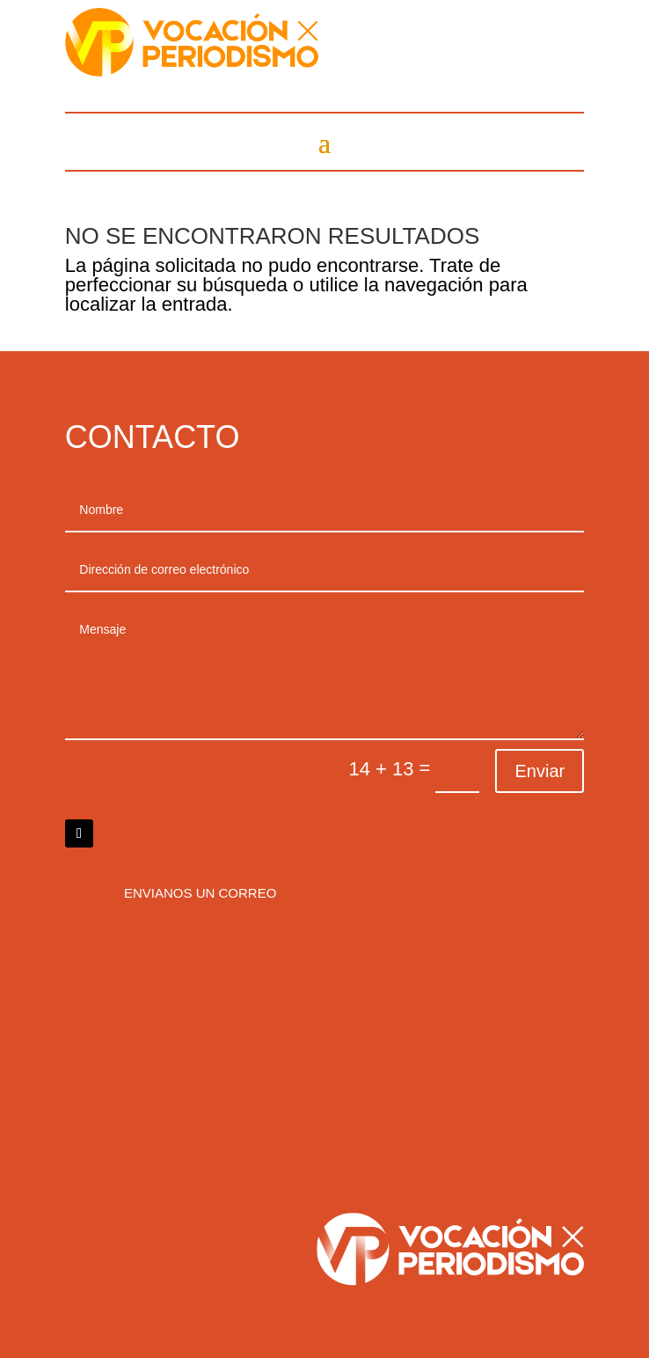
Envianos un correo (200, 892)
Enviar (539, 771)
